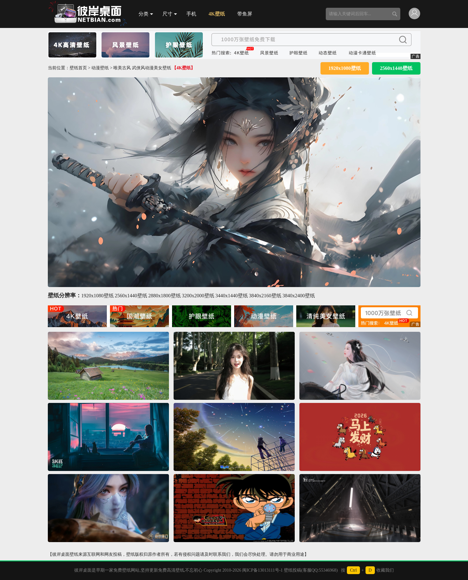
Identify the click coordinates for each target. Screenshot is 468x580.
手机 (191, 13)
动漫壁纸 (100, 68)
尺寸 (169, 13)
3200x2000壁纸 (198, 295)
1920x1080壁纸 (345, 68)
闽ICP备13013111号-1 (262, 570)
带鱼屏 (244, 13)
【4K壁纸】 (183, 68)
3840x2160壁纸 (265, 295)
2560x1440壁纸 (396, 68)
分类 (146, 13)
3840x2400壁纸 (299, 295)
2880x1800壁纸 (164, 295)
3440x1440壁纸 (232, 295)
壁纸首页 (78, 68)
